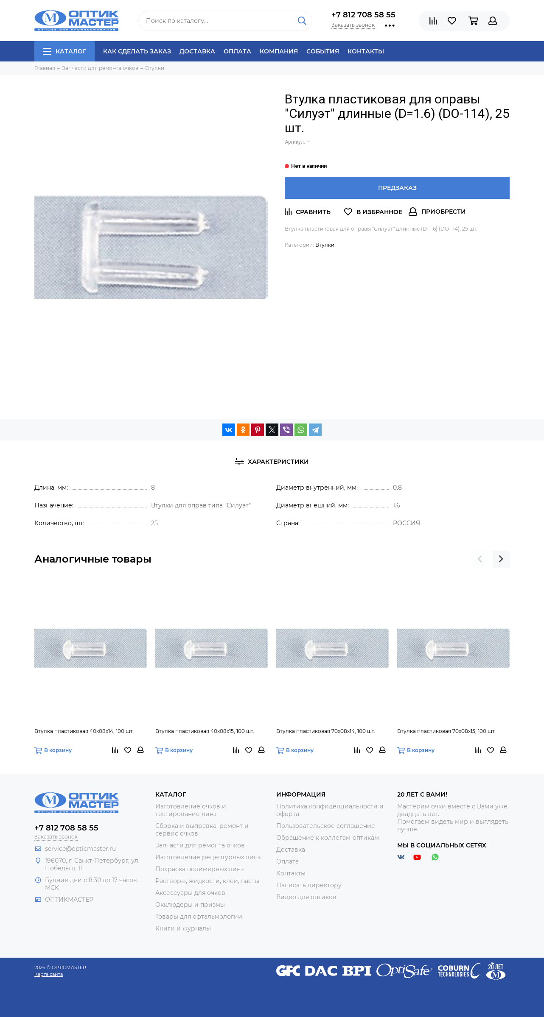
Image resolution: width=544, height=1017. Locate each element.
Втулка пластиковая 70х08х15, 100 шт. (446, 731)
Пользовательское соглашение (325, 826)
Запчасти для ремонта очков (200, 845)
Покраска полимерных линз (199, 869)
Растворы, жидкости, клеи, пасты (207, 881)
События (322, 51)
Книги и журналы (183, 928)
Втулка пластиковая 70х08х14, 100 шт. (325, 731)
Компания (279, 51)
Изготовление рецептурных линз (208, 857)
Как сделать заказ (137, 51)
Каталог (64, 51)
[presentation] (479, 559)
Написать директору (309, 885)
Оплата (237, 51)
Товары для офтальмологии (198, 916)
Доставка (197, 51)
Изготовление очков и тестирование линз (190, 810)
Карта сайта (48, 974)
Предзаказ (397, 188)
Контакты (366, 51)
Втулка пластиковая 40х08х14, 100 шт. (84, 731)
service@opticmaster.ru (80, 849)
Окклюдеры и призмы (190, 904)
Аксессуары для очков (190, 893)
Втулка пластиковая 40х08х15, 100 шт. (204, 731)
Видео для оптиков (306, 897)
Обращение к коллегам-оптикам (327, 837)
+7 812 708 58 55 (363, 15)
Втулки (324, 245)
